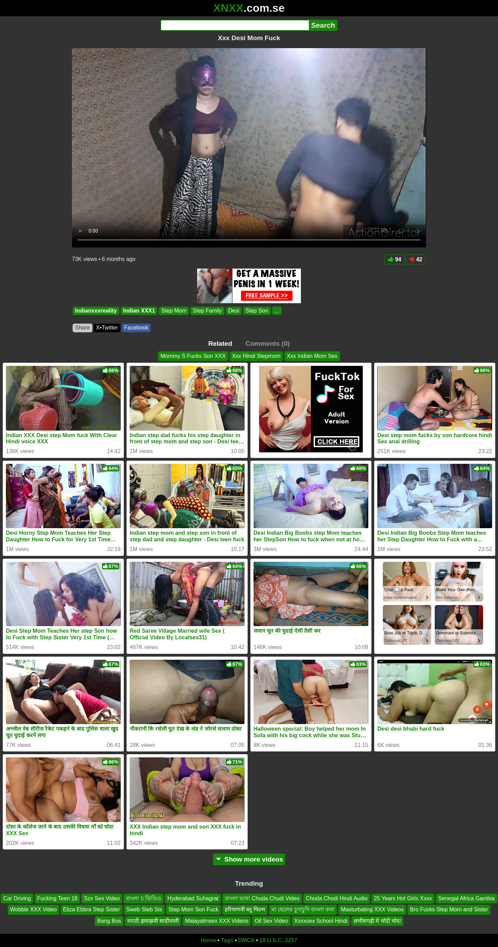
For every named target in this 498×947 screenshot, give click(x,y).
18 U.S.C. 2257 (278, 940)
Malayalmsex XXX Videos (216, 921)
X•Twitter (107, 328)
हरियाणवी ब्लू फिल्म (245, 910)
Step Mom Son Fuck (193, 910)
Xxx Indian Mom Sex (312, 356)
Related (220, 343)
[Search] (234, 25)
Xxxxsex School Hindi (321, 921)
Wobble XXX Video (33, 910)
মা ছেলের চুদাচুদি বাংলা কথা (303, 910)
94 (394, 259)
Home (208, 940)
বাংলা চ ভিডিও (143, 898)
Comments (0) (268, 343)
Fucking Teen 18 (57, 898)
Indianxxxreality (96, 311)
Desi (233, 311)
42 (415, 259)
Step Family (207, 311)
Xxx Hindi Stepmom (256, 356)
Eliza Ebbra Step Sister (91, 910)
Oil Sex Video (271, 921)
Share (82, 328)
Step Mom (173, 311)
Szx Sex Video (102, 898)
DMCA (246, 940)
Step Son (257, 311)
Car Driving (17, 898)
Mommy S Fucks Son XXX (193, 356)
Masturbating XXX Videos (372, 910)
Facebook (136, 328)
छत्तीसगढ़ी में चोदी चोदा (377, 921)
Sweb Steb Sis (144, 910)
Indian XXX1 (139, 311)
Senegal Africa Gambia (466, 898)
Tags (227, 940)
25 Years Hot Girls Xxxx (403, 898)
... (277, 311)
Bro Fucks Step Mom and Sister (449, 910)
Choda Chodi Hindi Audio (337, 898)
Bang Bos (109, 921)
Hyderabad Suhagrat (193, 898)
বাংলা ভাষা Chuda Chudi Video (262, 898)
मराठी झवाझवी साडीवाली (153, 921)
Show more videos (249, 859)
